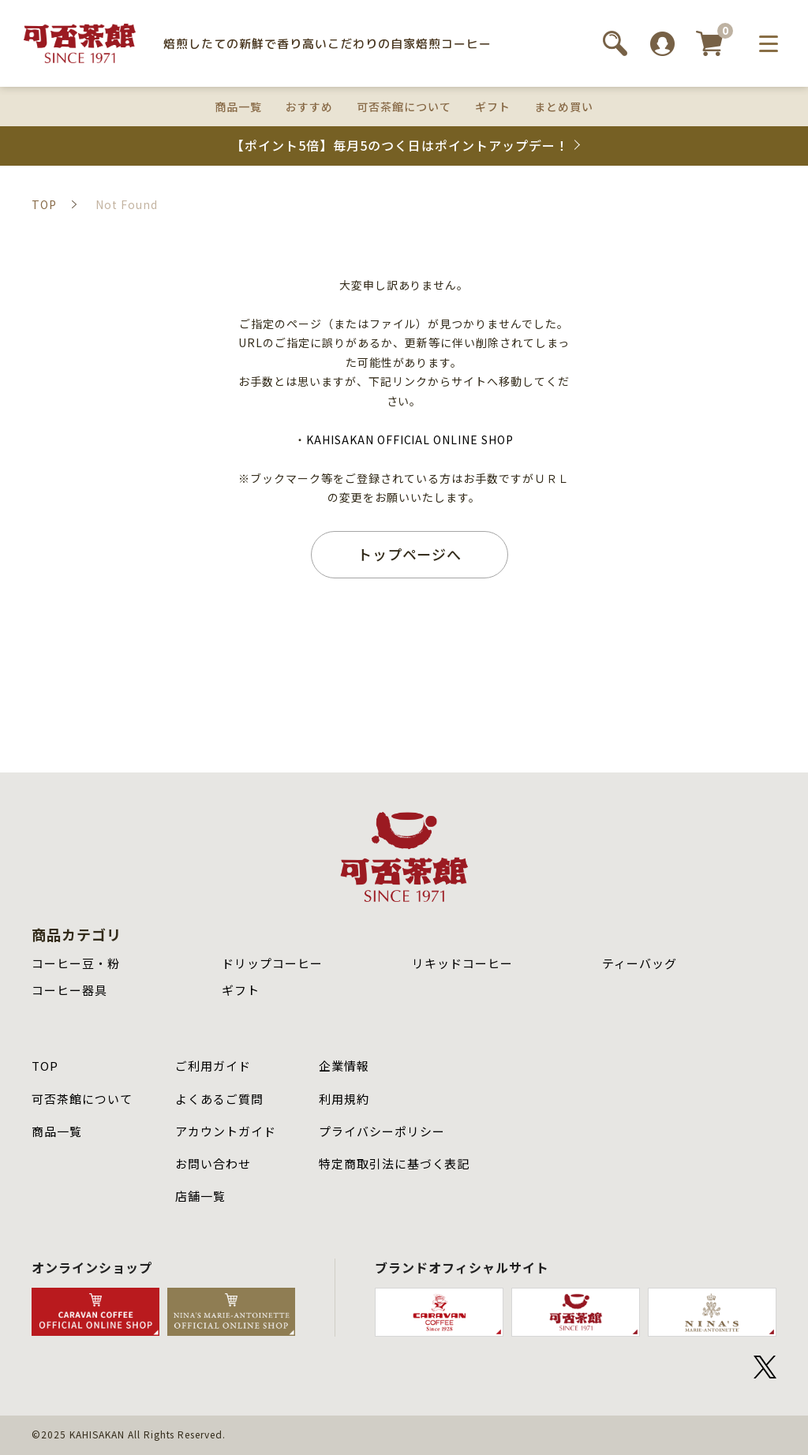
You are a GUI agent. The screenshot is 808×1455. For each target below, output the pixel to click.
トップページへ (409, 554)
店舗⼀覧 (200, 1196)
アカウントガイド (225, 1131)
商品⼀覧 (57, 1131)
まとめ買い (563, 106)
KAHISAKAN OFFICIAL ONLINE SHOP (410, 439)
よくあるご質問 (219, 1098)
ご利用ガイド (213, 1065)
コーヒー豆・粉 (76, 963)
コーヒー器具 (69, 990)
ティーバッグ (639, 963)
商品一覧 (238, 106)
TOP (45, 1065)
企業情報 (344, 1065)
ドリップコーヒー (272, 963)
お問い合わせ (213, 1163)
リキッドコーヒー (462, 963)
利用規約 (344, 1098)
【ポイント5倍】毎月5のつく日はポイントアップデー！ (399, 145)
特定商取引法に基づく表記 (394, 1163)
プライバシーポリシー (382, 1131)
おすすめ (309, 106)
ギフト (493, 106)
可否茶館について (404, 106)
